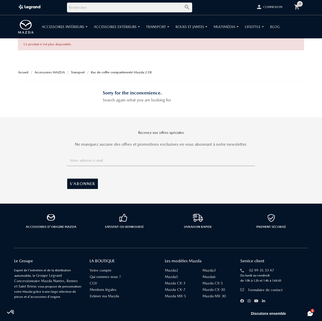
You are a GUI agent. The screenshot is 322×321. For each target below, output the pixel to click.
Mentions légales (103, 290)
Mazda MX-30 (214, 296)
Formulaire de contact (261, 290)
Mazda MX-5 (175, 296)
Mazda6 (209, 277)
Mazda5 (171, 277)
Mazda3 (209, 270)
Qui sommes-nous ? (105, 277)
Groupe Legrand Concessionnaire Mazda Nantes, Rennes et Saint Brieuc (46, 280)
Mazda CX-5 (212, 283)
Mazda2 (171, 270)
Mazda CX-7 (175, 290)
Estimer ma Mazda (104, 296)
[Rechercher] (129, 7)
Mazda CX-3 (175, 283)
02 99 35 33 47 (261, 270)
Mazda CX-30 (213, 290)
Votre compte (101, 270)
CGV (93, 283)
